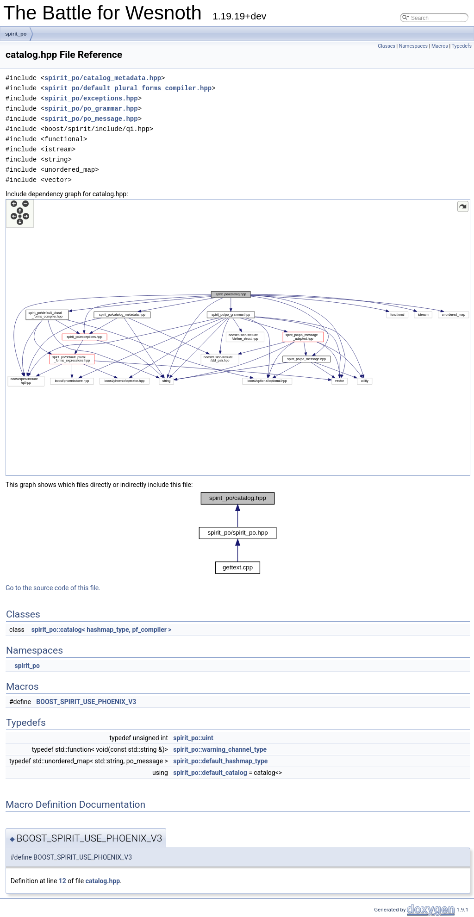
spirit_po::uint (193, 738)
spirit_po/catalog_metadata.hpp (102, 78)
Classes (386, 46)
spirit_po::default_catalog (210, 772)
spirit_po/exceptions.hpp (91, 98)
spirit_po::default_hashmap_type (220, 761)
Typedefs (461, 46)
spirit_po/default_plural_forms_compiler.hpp (128, 88)
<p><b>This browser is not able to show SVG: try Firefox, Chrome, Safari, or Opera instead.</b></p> (238, 337)
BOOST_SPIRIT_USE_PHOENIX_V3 (86, 701)
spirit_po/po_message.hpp (91, 118)
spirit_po (15, 34)
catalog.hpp (103, 881)
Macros (439, 46)
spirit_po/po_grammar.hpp (91, 108)
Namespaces (413, 46)
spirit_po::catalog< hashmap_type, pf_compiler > (101, 629)
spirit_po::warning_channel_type (220, 749)
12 (62, 881)
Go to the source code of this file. (53, 588)
